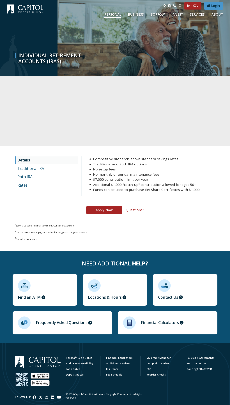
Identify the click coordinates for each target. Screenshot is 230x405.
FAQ (148, 369)
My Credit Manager (158, 358)
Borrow (158, 14)
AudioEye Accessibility (79, 363)
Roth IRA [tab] (25, 176)
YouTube (59, 397)
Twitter (40, 397)
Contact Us (168, 297)
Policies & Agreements (200, 358)
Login (215, 5)
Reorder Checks (156, 374)
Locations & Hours (105, 297)
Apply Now (104, 210)
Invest (177, 14)
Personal (112, 14)
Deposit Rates (75, 374)
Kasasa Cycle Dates (79, 358)
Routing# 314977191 (199, 369)
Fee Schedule (114, 374)
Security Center (196, 363)
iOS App (40, 376)
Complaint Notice (157, 363)
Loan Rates (73, 369)
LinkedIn (52, 397)
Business (136, 14)
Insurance (112, 369)
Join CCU (193, 6)
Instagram (46, 397)
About (217, 14)
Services (197, 14)
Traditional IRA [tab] (30, 168)
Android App (40, 383)
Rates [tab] (22, 185)
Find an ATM (29, 297)
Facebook (34, 397)
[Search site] (180, 5)
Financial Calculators (160, 322)
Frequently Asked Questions (61, 322)
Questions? (135, 210)
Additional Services (118, 363)
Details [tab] (23, 160)
